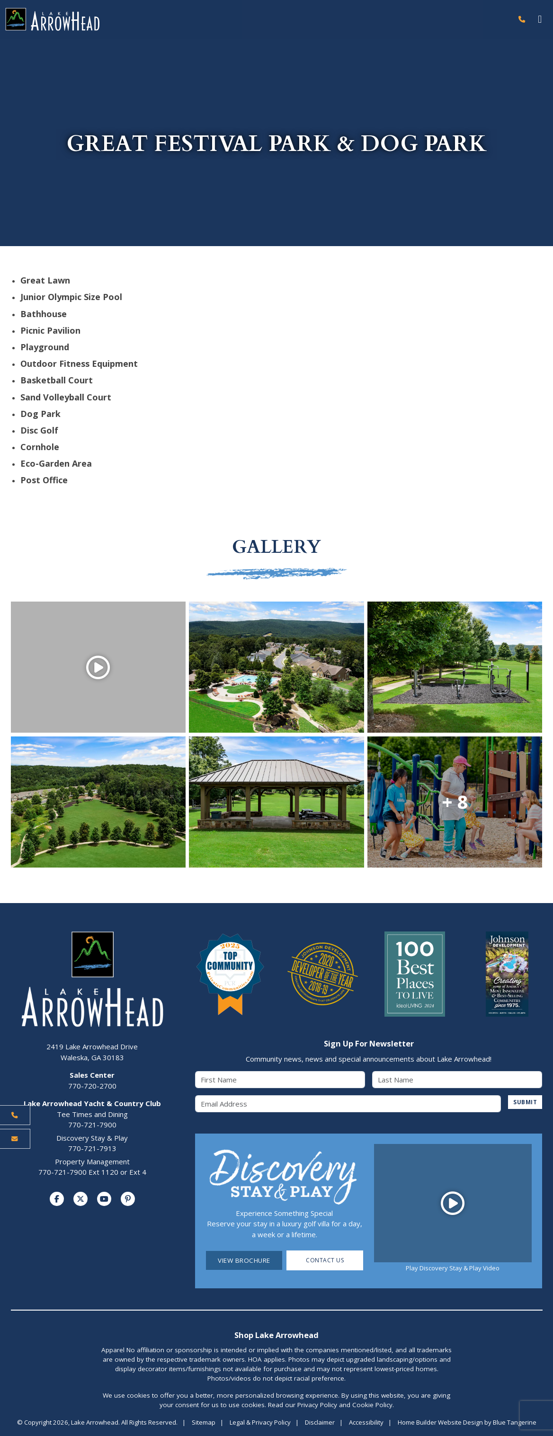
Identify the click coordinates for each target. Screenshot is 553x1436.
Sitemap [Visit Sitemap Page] (203, 1422)
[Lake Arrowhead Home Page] (256, 20)
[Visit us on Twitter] (80, 1199)
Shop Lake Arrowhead (276, 1335)
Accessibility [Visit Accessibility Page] (366, 1422)
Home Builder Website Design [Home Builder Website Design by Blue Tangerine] (440, 1422)
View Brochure (244, 1261)
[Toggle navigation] (540, 19)
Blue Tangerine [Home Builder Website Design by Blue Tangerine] (514, 1422)
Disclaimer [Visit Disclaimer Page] (320, 1422)
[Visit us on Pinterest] (128, 1199)
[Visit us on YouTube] (104, 1199)
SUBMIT (524, 1103)
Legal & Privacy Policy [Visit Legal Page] (260, 1422)
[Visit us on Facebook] (57, 1199)
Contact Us (325, 1261)
